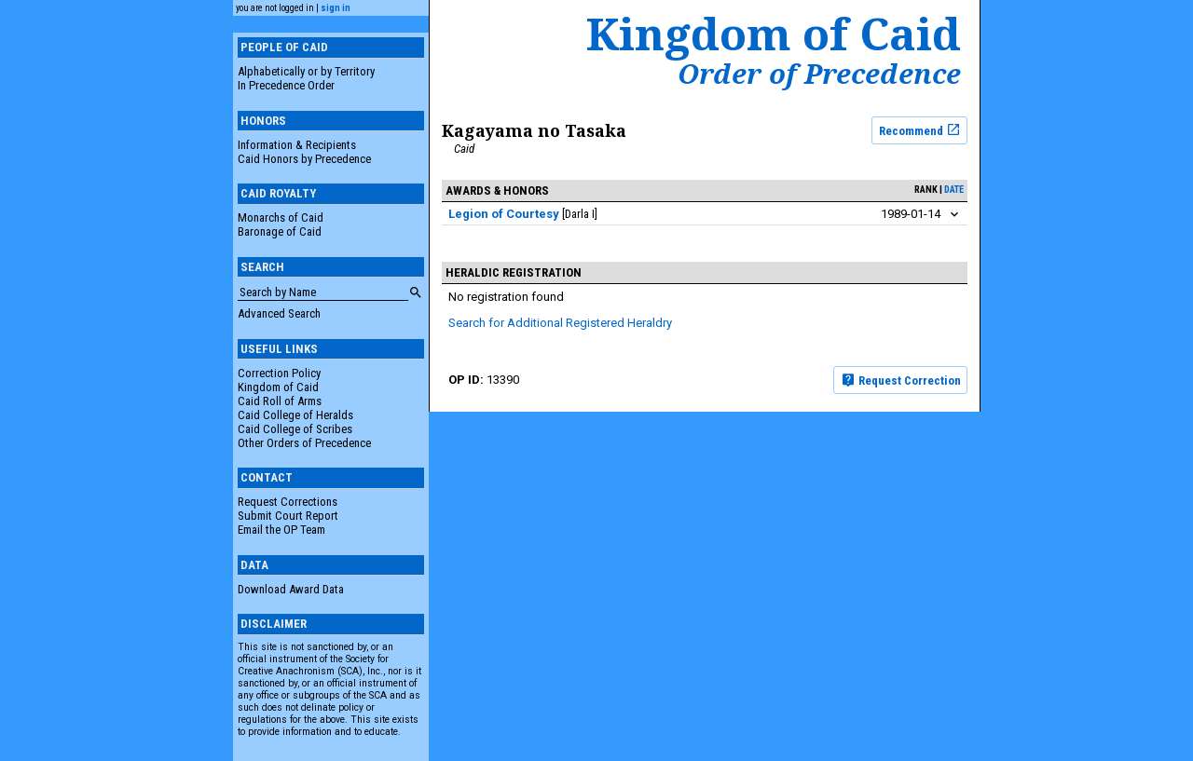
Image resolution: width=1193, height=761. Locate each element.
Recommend (920, 129)
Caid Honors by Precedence (304, 159)
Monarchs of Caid (280, 217)
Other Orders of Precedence (304, 443)
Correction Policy (279, 373)
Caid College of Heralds (295, 415)
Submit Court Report (288, 516)
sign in (335, 8)
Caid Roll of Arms (280, 401)
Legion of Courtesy (503, 214)
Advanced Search (279, 313)
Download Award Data (291, 589)
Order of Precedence (819, 73)
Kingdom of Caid (278, 387)
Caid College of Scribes (295, 429)
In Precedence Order (286, 85)
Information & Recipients (297, 145)
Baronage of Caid (280, 231)
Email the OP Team (281, 530)
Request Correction (901, 380)
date (954, 189)
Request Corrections (287, 502)
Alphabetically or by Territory (306, 71)
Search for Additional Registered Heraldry (560, 323)
